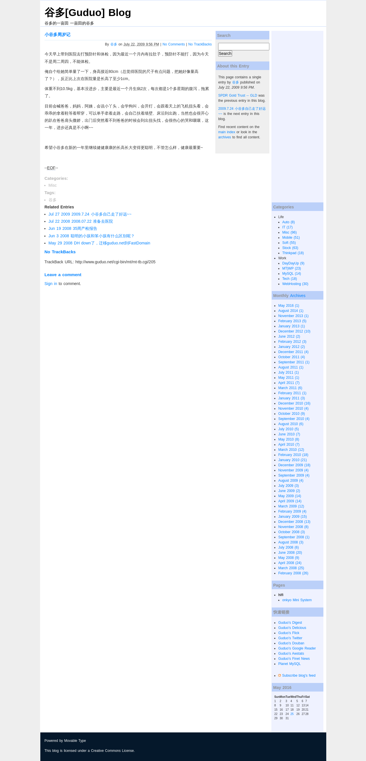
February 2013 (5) (292, 321)
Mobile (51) (291, 238)
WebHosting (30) (295, 284)
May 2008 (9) (288, 558)
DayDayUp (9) (293, 263)
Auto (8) (288, 222)
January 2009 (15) (292, 517)
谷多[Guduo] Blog (88, 12)
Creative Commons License (112, 751)
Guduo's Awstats (291, 654)
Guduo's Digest (290, 623)
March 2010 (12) (291, 450)
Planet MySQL (289, 664)
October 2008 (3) (291, 532)
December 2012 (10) (294, 331)
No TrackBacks (200, 44)
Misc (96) (289, 232)
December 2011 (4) (293, 352)
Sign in (51, 283)
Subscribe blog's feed (299, 676)
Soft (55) (289, 243)
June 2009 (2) (289, 491)
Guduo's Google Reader (297, 648)
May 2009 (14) (289, 496)
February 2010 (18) (293, 455)
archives (224, 137)
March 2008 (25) (291, 568)
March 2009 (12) (291, 506)
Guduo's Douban (291, 643)
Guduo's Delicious (292, 628)
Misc (53, 185)
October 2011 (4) (291, 357)
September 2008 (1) (293, 537)
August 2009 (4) (290, 481)
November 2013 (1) (293, 316)
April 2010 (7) (288, 445)
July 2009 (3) (288, 486)
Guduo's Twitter (290, 638)
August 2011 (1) (290, 367)
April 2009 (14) (289, 501)
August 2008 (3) (290, 542)
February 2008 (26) (293, 573)
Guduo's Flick (288, 633)
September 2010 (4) (293, 419)
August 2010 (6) (290, 424)
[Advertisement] (294, 116)
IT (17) (287, 227)
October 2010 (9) (291, 414)
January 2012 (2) (291, 347)
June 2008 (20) (290, 553)
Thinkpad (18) (293, 253)
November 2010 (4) (293, 409)
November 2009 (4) (293, 470)
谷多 (113, 44)
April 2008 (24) (289, 563)
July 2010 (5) (288, 429)
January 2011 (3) (291, 398)
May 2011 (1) (288, 378)
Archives (297, 295)
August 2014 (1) (290, 311)
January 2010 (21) (292, 460)
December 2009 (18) (294, 465)
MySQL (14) (291, 274)
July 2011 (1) (288, 372)
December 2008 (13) (294, 522)
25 (292, 714)
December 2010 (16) (294, 403)
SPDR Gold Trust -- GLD (237, 95)
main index (226, 132)
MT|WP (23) (291, 268)
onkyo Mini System (297, 600)
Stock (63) (290, 248)
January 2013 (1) (291, 326)
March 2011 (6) (290, 388)
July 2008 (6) (288, 547)
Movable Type (75, 741)
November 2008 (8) (293, 527)
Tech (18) (289, 279)
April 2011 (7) (288, 383)
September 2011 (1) (293, 362)
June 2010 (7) (289, 434)
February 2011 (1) (292, 393)
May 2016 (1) (288, 306)
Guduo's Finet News (294, 659)
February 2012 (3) (292, 342)
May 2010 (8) (288, 439)
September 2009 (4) (293, 475)
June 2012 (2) (289, 336)
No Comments (174, 44)
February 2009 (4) (292, 511)
